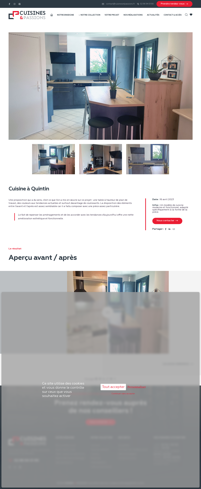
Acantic (140, 483)
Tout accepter (113, 373)
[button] (167, 221)
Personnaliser (136, 373)
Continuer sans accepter (123, 380)
